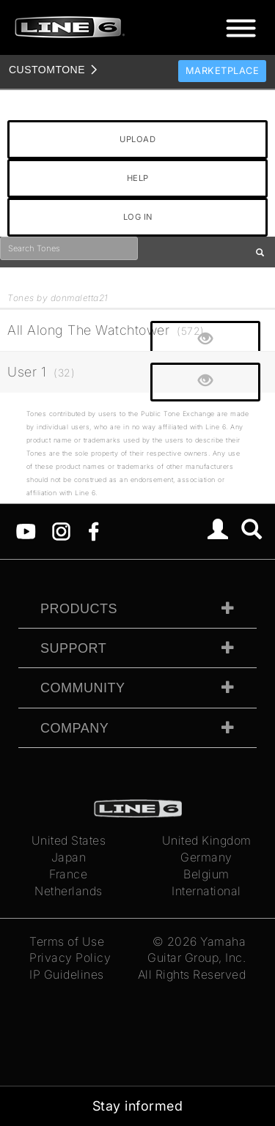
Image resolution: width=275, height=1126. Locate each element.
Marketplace (223, 70)
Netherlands (68, 891)
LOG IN (138, 217)
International (206, 891)
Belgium (206, 874)
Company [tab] (74, 728)
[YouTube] (26, 529)
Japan (69, 857)
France (68, 874)
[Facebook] (93, 529)
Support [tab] (73, 648)
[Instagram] (61, 529)
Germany (206, 857)
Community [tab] (82, 688)
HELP (138, 178)
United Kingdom (207, 840)
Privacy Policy (70, 957)
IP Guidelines (66, 974)
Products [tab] (78, 608)
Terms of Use (66, 941)
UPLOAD (137, 139)
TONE (47, 69)
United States (69, 840)
